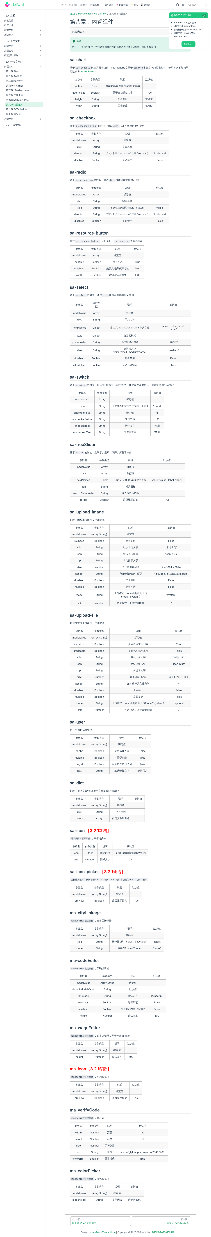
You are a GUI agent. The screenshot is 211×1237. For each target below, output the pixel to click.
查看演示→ (188, 44)
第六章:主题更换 (14, 95)
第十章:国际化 (13, 114)
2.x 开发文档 (11, 125)
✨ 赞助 (134, 4)
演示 (83, 5)
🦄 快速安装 (122, 4)
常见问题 (73, 4)
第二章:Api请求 (14, 76)
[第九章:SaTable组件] (161, 1221)
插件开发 (109, 4)
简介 (63, 4)
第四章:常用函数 (14, 85)
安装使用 (9, 20)
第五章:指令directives (17, 90)
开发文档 (95, 5)
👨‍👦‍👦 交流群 (145, 4)
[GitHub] (177, 4)
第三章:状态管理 (14, 80)
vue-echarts (87, 71)
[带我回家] (14, 5)
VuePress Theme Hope (104, 1232)
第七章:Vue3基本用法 (17, 99)
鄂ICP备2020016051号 (163, 1232)
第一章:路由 (12, 71)
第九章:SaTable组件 (16, 109)
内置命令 (9, 25)
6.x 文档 (10, 15)
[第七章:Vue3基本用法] (100, 1221)
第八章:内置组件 (14, 104)
